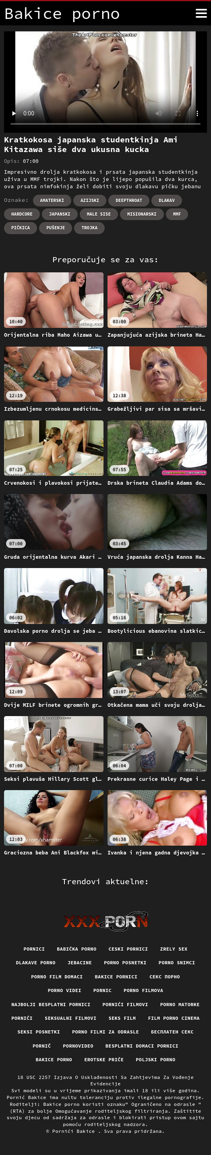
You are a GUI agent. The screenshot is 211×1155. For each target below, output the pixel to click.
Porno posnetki (125, 962)
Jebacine (80, 962)
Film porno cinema (173, 1018)
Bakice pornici (116, 977)
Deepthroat (129, 200)
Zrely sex (174, 949)
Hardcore (22, 214)
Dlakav (167, 200)
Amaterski (52, 200)
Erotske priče (104, 1059)
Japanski (59, 214)
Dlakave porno (36, 962)
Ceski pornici (128, 949)
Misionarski (142, 214)
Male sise (99, 214)
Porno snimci (177, 962)
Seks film (122, 1018)
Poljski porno (155, 1059)
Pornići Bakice (75, 1131)
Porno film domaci (57, 977)
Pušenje (55, 228)
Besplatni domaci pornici (142, 1046)
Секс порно (164, 977)
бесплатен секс (172, 1032)
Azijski (90, 200)
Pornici (34, 949)
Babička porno (76, 949)
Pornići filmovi (125, 1004)
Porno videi (64, 990)
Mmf (177, 214)
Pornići (22, 1018)
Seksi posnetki (38, 1032)
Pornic (102, 990)
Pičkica (20, 228)
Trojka (89, 228)
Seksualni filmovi (70, 1018)
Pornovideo (78, 1046)
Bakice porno (54, 1059)
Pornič (42, 1046)
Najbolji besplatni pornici (50, 1004)
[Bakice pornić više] (201, 13)
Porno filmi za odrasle (105, 1032)
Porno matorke (180, 1004)
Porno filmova (143, 990)
